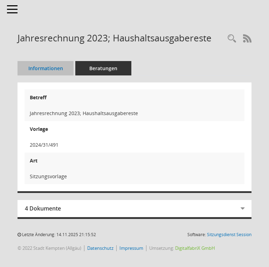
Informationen (45, 68)
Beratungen (103, 68)
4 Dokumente (43, 208)
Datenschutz (100, 248)
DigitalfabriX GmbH (195, 248)
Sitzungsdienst (229, 235)
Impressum (131, 248)
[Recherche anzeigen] (232, 39)
